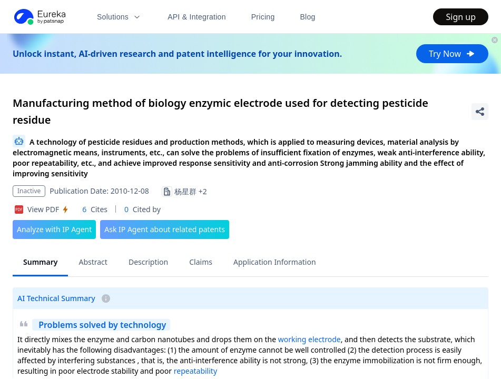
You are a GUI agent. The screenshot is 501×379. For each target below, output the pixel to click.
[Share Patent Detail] (479, 111)
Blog (308, 17)
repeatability (195, 371)
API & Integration (197, 17)
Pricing (263, 17)
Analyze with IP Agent (54, 229)
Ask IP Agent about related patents (164, 229)
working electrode (309, 339)
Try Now (452, 53)
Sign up (461, 17)
